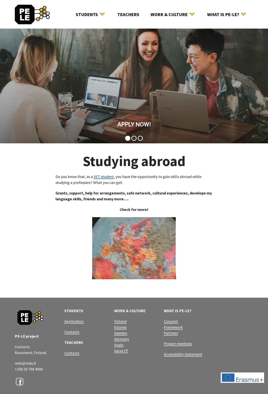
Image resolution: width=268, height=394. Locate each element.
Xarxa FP (121, 350)
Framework (173, 327)
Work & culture (169, 14)
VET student (104, 176)
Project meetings (178, 343)
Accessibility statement (183, 354)
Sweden (120, 333)
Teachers (128, 14)
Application (74, 321)
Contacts (71, 331)
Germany (121, 338)
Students (87, 14)
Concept (171, 321)
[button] (134, 86)
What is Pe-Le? (223, 14)
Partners (171, 333)
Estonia (120, 327)
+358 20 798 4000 (29, 369)
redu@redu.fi (25, 363)
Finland (120, 321)
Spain (118, 344)
